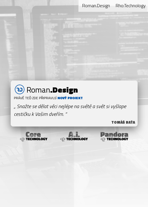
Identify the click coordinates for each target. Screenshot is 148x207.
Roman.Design (96, 5)
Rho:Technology (131, 5)
